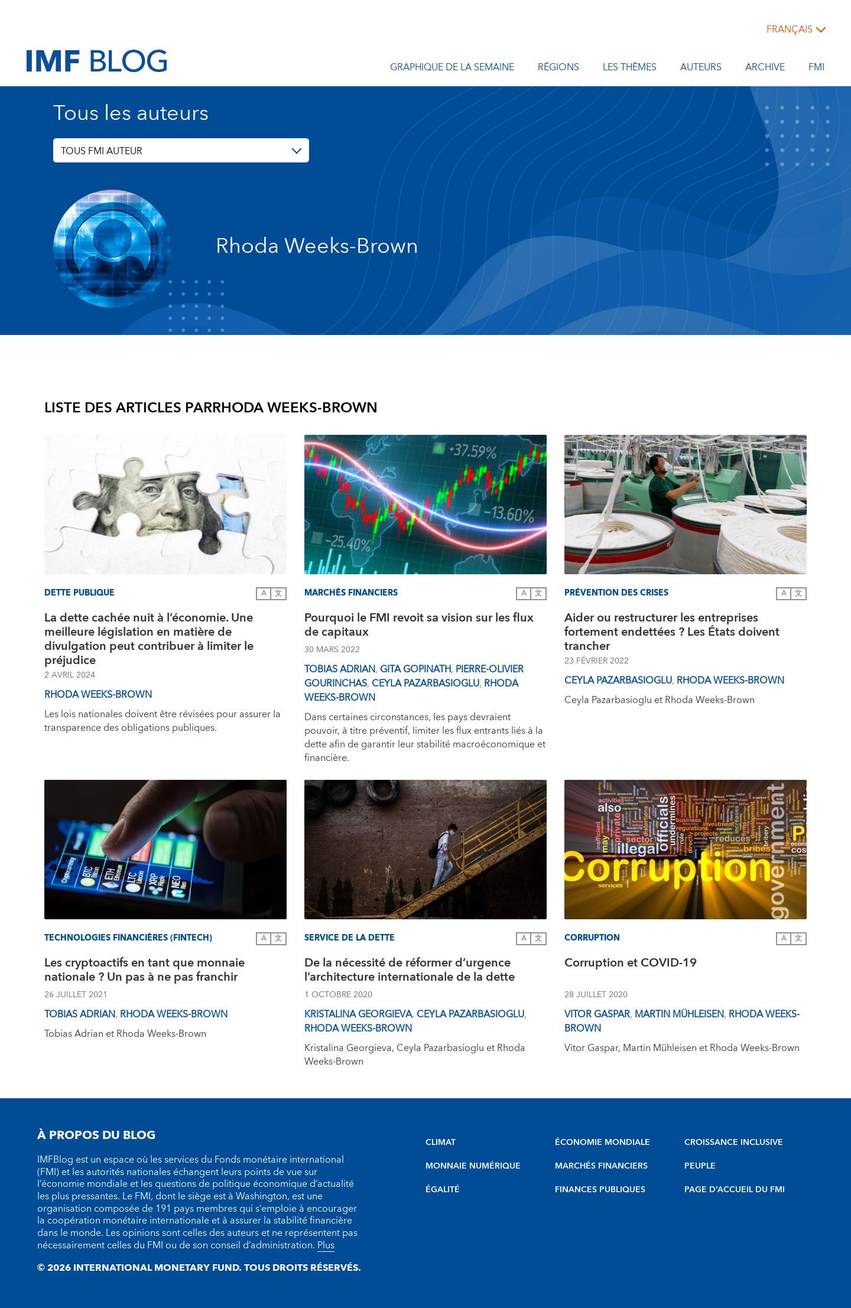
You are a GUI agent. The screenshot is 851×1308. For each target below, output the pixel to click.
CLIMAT (441, 1142)
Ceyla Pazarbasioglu (425, 683)
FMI (816, 69)
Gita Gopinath (415, 669)
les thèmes (630, 69)
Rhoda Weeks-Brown (98, 694)
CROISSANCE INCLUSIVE (733, 1142)
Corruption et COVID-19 (630, 964)
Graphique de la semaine (452, 69)
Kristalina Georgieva (358, 1014)
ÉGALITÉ (443, 1190)
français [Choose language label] (789, 29)
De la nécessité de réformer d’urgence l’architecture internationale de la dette (409, 971)
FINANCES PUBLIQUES (600, 1190)
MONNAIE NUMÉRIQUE (473, 1166)
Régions (558, 69)
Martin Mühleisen (679, 1014)
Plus (325, 1245)
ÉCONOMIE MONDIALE (602, 1142)
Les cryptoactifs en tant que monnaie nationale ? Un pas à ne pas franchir (144, 971)
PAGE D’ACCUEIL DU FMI (734, 1190)
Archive (765, 69)
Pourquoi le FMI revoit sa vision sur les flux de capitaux (419, 626)
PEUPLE (700, 1166)
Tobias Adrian (339, 669)
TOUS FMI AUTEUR (101, 151)
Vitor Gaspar (597, 1014)
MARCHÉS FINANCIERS (601, 1166)
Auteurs (701, 69)
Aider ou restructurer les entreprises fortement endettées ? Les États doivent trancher (671, 632)
